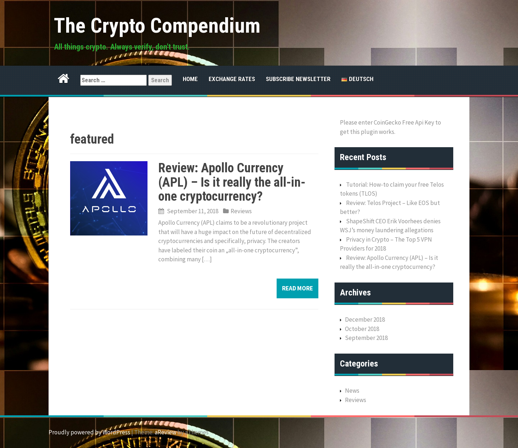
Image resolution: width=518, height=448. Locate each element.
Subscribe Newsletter (298, 79)
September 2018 (366, 338)
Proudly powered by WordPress (89, 432)
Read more (297, 288)
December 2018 (365, 319)
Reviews (241, 211)
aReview (165, 432)
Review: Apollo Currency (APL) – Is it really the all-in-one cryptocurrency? (231, 182)
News (352, 391)
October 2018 (362, 329)
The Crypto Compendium (157, 25)
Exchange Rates (232, 79)
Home (190, 79)
